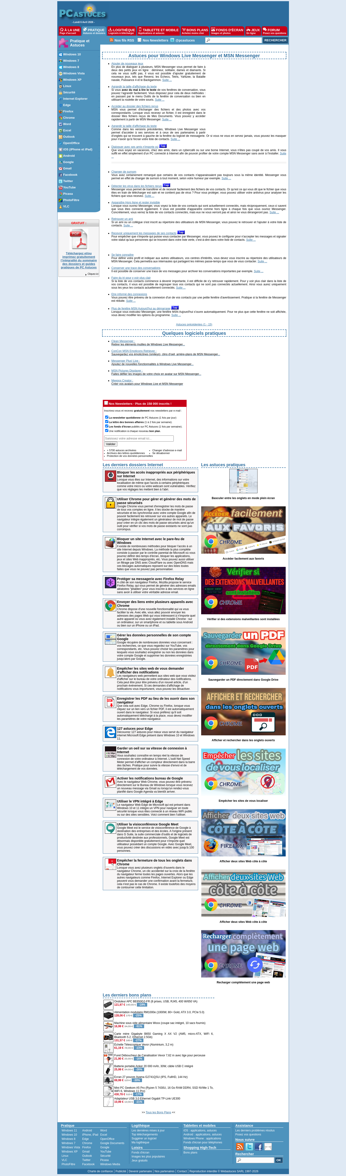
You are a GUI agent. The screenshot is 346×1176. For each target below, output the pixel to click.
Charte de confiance (100, 1171)
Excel (103, 1134)
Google (104, 1147)
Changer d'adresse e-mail (167, 450)
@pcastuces (185, 40)
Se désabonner (161, 453)
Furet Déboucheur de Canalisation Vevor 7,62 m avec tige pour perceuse (159, 1055)
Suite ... (167, 80)
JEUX (253, 30)
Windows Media (110, 1164)
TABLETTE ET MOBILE (158, 30)
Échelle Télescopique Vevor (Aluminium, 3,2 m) (143, 1044)
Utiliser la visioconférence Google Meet (147, 824)
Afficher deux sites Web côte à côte (243, 861)
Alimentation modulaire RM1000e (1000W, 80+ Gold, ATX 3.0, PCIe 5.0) (159, 1012)
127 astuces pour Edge (135, 728)
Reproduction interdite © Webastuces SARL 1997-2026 (223, 1171)
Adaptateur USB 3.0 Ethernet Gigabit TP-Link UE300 (147, 1098)
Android (87, 1130)
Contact (182, 1171)
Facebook (88, 1164)
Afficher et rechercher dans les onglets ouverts (243, 740)
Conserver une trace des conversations (136, 268)
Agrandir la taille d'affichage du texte (134, 86)
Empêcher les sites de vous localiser (243, 800)
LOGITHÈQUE (121, 30)
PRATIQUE (94, 30)
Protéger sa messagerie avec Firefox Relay (150, 579)
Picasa (104, 1160)
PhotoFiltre (68, 1164)
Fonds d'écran (141, 1152)
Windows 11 (69, 1130)
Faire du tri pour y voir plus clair (131, 277)
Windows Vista (71, 1147)
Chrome (87, 1143)
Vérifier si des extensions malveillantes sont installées (243, 619)
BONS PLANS (195, 30)
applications (198, 1130)
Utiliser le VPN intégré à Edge (140, 801)
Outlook (87, 1155)
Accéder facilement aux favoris (243, 558)
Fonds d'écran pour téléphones (203, 1142)
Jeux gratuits (140, 1160)
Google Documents (112, 1143)
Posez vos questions (248, 1134)
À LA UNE (70, 30)
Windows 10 (69, 1134)
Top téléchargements (145, 1134)
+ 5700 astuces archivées (121, 450)
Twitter (86, 1160)
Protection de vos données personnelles (130, 455)
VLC (64, 1160)
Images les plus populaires (148, 1156)
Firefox (86, 1147)
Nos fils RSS (124, 40)
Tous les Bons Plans (158, 1112)
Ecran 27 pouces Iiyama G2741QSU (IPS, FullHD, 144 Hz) (151, 1077)
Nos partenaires (164, 1171)
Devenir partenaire (140, 1171)
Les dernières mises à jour (148, 1130)
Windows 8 (69, 1139)
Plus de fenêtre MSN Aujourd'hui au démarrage (140, 308)
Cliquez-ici (91, 274)
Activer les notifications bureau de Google (150, 778)
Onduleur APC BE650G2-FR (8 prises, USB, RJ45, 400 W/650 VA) (156, 1001)
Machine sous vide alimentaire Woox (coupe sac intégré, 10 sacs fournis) (160, 1023)
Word (103, 1130)
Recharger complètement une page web (243, 982)
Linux (65, 1155)
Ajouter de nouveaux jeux (127, 63)
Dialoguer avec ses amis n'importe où (134, 147)
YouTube (105, 1151)
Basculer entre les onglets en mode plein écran (243, 498)
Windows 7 (69, 1143)
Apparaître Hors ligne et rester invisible (135, 202)
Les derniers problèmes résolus (255, 1130)
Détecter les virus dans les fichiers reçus (136, 186)
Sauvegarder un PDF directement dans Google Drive (243, 679)
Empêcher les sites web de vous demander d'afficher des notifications (150, 670)
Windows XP (70, 1151)
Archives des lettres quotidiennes (126, 453)
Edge (85, 1139)
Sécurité (105, 1155)
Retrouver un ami (122, 219)
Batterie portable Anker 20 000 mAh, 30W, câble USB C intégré (153, 1066)
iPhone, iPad (90, 1134)
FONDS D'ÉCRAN (227, 30)
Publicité (120, 1171)
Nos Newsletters (155, 40)
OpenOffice (107, 1139)
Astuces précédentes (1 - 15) (194, 324)
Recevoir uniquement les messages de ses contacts (144, 233)
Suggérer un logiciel (144, 1138)
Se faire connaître (122, 254)
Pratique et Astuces (80, 43)
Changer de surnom (123, 171)
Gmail (85, 1151)
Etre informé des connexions (129, 294)
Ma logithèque (140, 1142)
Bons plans (190, 1152)
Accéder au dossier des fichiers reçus (134, 106)
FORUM (274, 30)
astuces (212, 1130)
